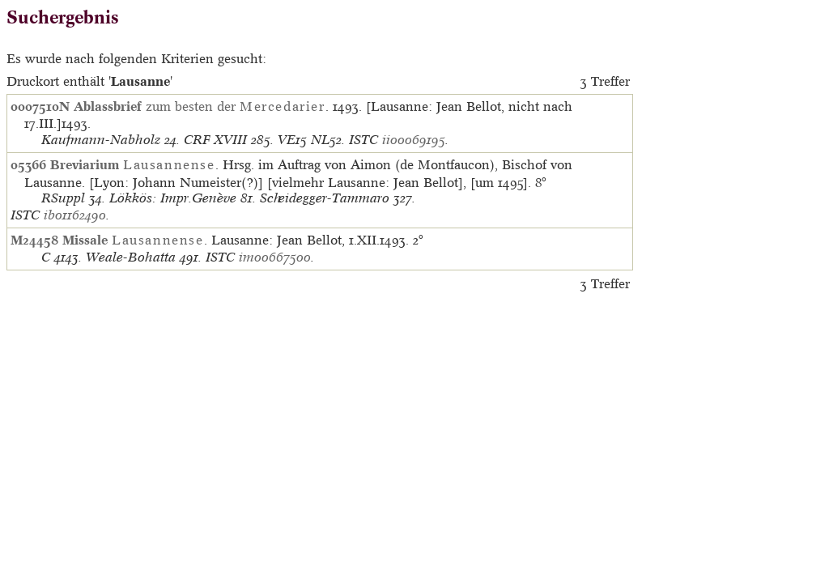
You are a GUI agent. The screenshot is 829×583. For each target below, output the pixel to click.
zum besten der (199, 106)
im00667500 (275, 257)
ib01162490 (75, 214)
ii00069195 (413, 139)
